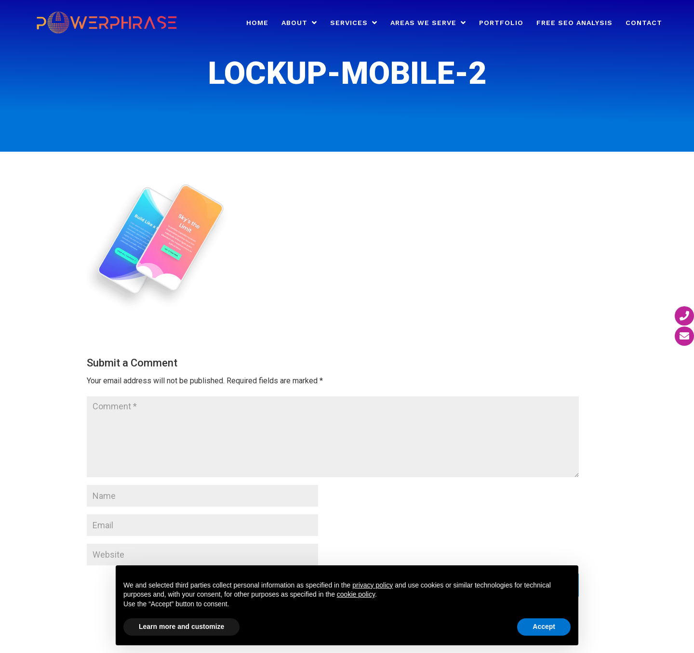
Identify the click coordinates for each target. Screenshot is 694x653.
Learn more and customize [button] (181, 626)
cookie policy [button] (356, 594)
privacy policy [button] (372, 585)
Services (349, 22)
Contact (644, 22)
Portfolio (501, 22)
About (294, 22)
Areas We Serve (423, 22)
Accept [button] (544, 626)
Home (257, 22)
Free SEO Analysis (574, 22)
